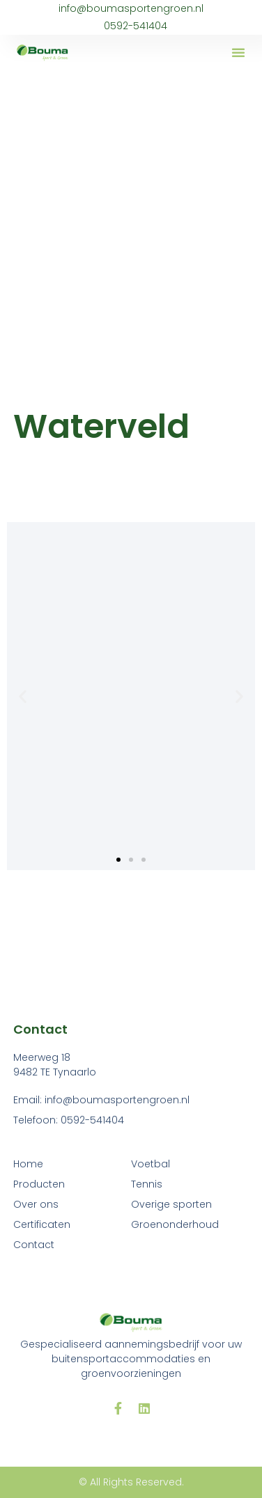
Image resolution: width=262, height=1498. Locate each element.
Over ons (36, 1204)
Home (28, 1164)
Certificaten (41, 1224)
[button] (238, 52)
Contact (33, 1245)
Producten (39, 1184)
